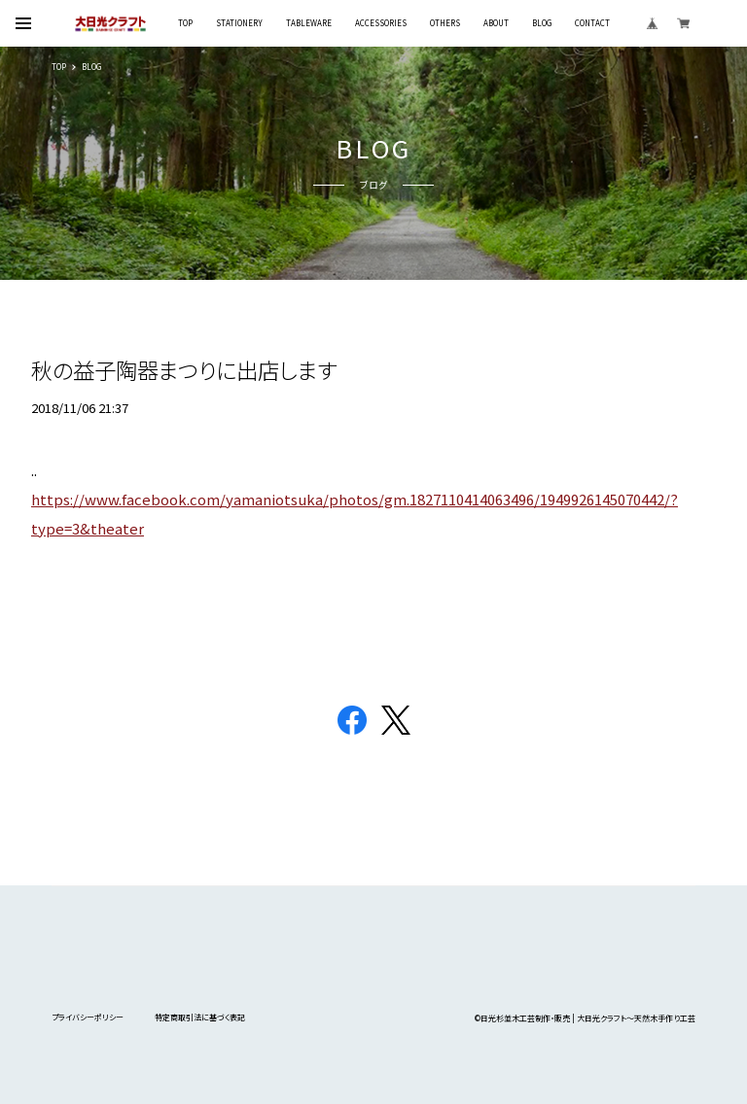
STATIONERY (239, 23)
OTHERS (445, 23)
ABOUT (496, 23)
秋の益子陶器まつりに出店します (184, 369)
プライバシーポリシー (88, 1017)
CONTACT (592, 23)
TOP (185, 23)
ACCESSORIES (381, 23)
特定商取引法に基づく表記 (200, 1017)
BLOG (541, 23)
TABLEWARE (309, 23)
